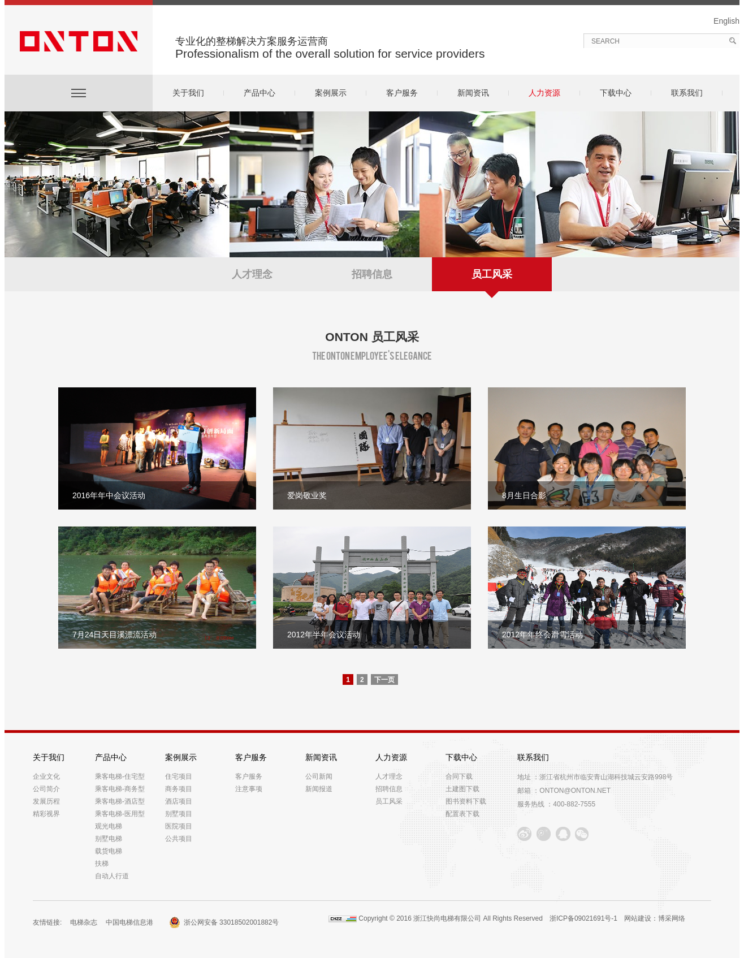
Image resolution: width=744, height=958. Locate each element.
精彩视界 (46, 814)
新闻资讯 (473, 92)
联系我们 (687, 92)
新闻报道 (318, 789)
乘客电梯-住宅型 (120, 776)
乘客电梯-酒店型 (120, 801)
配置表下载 (462, 814)
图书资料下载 (465, 801)
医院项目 (178, 826)
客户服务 (402, 92)
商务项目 (178, 789)
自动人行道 (112, 876)
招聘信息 (372, 274)
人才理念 (252, 274)
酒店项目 (178, 801)
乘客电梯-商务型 (120, 789)
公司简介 (46, 789)
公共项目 (178, 839)
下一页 (384, 680)
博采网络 (671, 918)
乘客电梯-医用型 (120, 814)
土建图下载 (462, 789)
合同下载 (459, 776)
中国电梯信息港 (131, 922)
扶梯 (102, 864)
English (726, 20)
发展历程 (46, 801)
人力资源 (544, 92)
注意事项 (248, 789)
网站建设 (637, 918)
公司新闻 (318, 776)
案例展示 (331, 92)
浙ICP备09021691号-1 (583, 918)
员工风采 (492, 280)
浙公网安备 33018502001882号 (231, 922)
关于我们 (188, 92)
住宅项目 (178, 776)
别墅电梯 (108, 839)
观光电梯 (108, 826)
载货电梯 (108, 851)
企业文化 (46, 776)
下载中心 (615, 92)
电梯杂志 (83, 922)
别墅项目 (178, 814)
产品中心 (259, 92)
